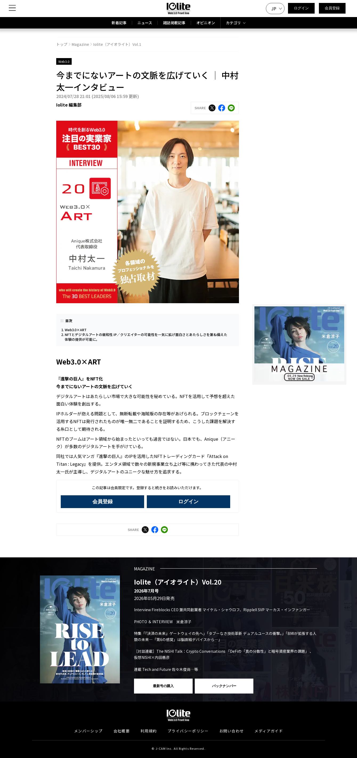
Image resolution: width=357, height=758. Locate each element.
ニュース (144, 22)
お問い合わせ (231, 730)
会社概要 (121, 730)
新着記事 (119, 22)
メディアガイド (268, 730)
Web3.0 (64, 61)
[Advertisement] (299, 426)
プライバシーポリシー (188, 730)
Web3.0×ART (76, 329)
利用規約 (148, 730)
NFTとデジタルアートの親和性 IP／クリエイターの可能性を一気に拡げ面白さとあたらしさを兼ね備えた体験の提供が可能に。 (146, 337)
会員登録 (332, 8)
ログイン (301, 8)
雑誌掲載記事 (174, 22)
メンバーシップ (88, 730)
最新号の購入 (163, 686)
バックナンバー (224, 686)
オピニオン (205, 22)
